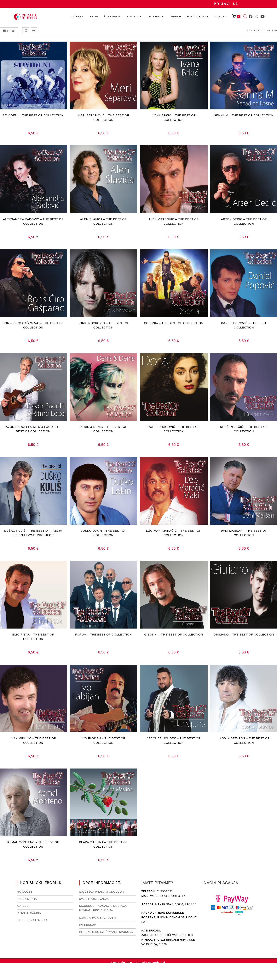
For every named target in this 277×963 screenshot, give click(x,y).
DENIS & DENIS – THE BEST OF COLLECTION (103, 429)
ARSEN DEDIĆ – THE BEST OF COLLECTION (244, 221)
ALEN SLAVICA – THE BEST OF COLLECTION (103, 221)
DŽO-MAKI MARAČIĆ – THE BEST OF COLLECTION (173, 533)
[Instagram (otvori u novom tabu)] (256, 16)
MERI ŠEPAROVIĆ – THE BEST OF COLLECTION (103, 117)
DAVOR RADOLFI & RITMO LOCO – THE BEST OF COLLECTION (33, 429)
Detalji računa (29, 912)
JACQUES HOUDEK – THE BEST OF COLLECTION (173, 740)
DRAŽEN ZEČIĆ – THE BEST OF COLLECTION (244, 429)
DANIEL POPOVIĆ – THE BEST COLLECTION (244, 325)
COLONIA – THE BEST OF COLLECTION (173, 323)
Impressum (87, 924)
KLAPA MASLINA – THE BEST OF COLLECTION (103, 844)
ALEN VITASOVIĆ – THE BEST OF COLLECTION (174, 221)
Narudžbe (24, 891)
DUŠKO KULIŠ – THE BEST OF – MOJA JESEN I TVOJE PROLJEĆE (33, 533)
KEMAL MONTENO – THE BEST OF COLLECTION (33, 844)
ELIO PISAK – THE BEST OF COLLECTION (33, 637)
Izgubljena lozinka (32, 920)
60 (268, 30)
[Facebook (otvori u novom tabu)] (251, 16)
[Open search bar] (245, 16)
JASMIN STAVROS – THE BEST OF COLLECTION (244, 740)
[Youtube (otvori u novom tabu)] (262, 16)
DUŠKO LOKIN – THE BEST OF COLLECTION (103, 533)
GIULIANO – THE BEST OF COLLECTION (244, 634)
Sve (274, 30)
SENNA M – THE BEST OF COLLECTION (244, 115)
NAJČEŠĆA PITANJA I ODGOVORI (102, 891)
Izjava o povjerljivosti (97, 917)
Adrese (23, 905)
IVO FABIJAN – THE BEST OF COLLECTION (103, 740)
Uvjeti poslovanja (94, 898)
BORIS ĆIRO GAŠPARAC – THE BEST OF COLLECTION (33, 325)
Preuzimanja (27, 898)
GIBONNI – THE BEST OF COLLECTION (173, 634)
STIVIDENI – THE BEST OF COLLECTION (33, 115)
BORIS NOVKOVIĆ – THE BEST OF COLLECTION (103, 325)
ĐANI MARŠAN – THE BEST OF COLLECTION (244, 533)
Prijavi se (226, 3)
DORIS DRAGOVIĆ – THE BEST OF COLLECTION (174, 429)
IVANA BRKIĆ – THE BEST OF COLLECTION (174, 117)
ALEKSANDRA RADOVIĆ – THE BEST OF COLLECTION (33, 221)
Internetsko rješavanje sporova (106, 931)
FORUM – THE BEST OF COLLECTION (103, 634)
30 (263, 30)
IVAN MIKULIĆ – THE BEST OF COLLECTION (33, 740)
